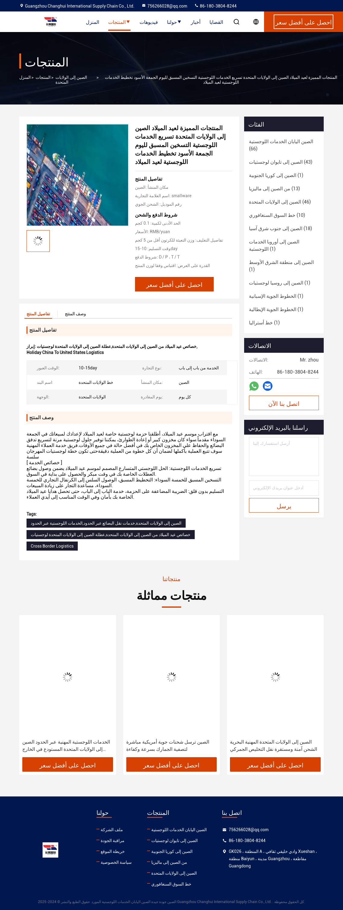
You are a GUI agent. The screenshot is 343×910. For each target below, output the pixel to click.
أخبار (195, 21)
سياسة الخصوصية (116, 862)
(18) (280, 228)
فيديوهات (149, 21)
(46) (280, 202)
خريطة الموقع (113, 851)
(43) (280, 162)
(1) (276, 175)
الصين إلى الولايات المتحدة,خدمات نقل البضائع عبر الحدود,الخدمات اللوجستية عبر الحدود (106, 523)
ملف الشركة (112, 829)
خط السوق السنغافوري (171, 884)
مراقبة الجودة (112, 840)
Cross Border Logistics (52, 546)
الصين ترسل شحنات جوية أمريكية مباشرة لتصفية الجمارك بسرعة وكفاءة (167, 745)
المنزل (92, 21)
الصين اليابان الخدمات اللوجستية (179, 829)
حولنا (174, 21)
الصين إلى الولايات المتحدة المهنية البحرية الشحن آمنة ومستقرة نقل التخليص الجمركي (273, 745)
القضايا (216, 21)
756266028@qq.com (164, 6)
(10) (277, 215)
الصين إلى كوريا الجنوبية (172, 851)
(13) (274, 188)
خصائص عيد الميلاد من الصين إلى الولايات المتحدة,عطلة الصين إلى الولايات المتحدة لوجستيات (110, 534)
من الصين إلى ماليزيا (169, 862)
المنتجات (119, 21)
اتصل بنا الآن (284, 403)
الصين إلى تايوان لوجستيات (174, 840)
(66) (281, 145)
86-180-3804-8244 (215, 6)
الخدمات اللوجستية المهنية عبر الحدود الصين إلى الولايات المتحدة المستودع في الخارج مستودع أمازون (66, 746)
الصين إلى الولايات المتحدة (71, 80)
